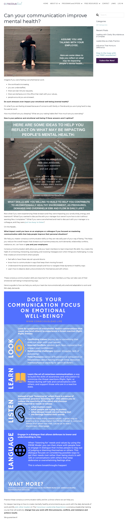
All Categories (101, 25)
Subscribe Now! (107, 60)
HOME (45, 3)
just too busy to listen (34, 222)
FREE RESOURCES (92, 3)
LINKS (113, 3)
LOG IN (120, 3)
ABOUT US (55, 3)
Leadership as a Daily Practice (108, 41)
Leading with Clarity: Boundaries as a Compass (110, 35)
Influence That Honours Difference (106, 47)
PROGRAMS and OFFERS (72, 3)
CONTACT (105, 3)
